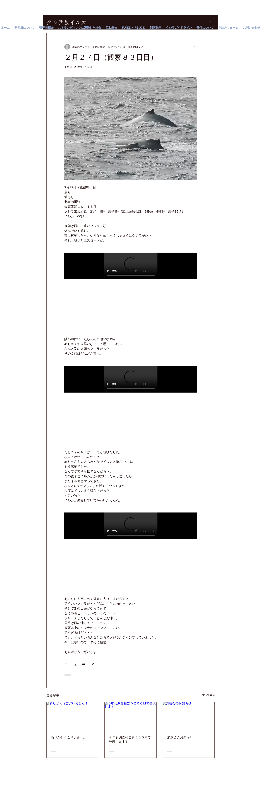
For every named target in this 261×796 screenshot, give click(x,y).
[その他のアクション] (195, 47)
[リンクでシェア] (92, 664)
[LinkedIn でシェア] (83, 664)
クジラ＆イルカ (66, 22)
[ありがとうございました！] (72, 716)
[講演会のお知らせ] (189, 716)
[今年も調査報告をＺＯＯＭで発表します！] (130, 716)
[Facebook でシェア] (66, 664)
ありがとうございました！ (70, 737)
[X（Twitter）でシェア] (74, 664)
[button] (210, 22)
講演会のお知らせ (180, 737)
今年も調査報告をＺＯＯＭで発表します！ (130, 739)
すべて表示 (208, 695)
